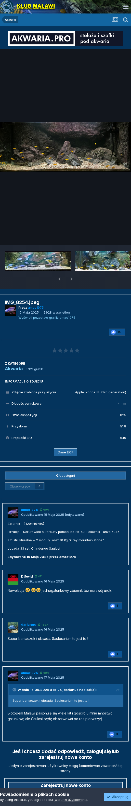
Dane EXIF (65, 439)
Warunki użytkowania (70, 800)
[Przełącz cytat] (15, 677)
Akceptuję (117, 797)
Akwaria (14, 355)
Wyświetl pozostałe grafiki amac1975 (46, 305)
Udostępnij (66, 462)
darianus (71, 677)
